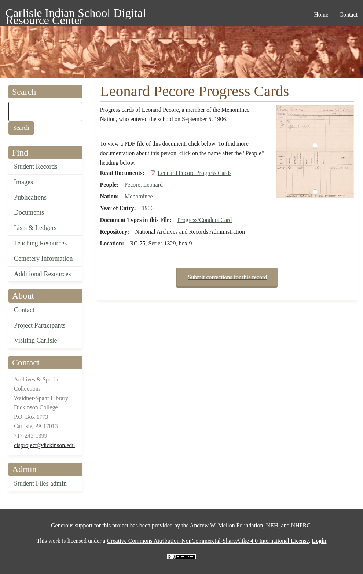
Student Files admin (40, 483)
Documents (29, 212)
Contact (24, 310)
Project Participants (39, 325)
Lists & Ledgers (35, 227)
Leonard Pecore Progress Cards (194, 173)
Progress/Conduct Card (204, 220)
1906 (148, 208)
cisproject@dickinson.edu (44, 445)
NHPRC (301, 525)
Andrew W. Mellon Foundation (226, 525)
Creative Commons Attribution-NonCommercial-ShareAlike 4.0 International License (208, 541)
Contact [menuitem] (348, 14)
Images (23, 182)
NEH (272, 525)
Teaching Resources (40, 243)
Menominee (139, 196)
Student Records (36, 166)
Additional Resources (42, 274)
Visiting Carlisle (35, 340)
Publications (30, 197)
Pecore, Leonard (143, 185)
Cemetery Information (43, 258)
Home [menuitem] (321, 14)
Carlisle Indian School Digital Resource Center (76, 14)
